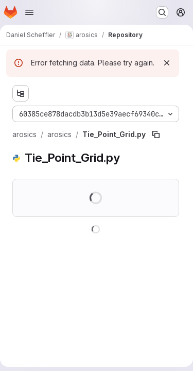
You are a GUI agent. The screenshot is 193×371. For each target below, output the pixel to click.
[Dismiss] (167, 63)
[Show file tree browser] (20, 93)
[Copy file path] (156, 134)
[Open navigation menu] (29, 12)
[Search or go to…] (162, 12)
